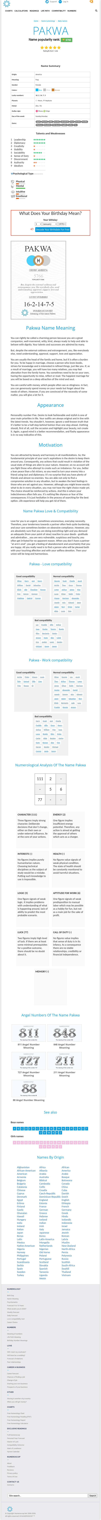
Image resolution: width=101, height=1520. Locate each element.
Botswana (67, 1180)
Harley (54, 633)
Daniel (28, 585)
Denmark (22, 1196)
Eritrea (20, 1203)
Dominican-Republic (50, 1196)
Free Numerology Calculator (17, 1423)
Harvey (26, 594)
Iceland (43, 1219)
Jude (73, 703)
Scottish (66, 1262)
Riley (37, 633)
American (22, 1173)
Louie (63, 611)
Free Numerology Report (16, 1420)
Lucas (56, 594)
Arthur (58, 625)
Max (78, 590)
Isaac (37, 629)
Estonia (43, 1203)
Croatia (43, 1190)
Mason (56, 598)
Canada (66, 1183)
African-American (26, 1170)
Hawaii (20, 1216)
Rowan (26, 686)
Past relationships (14, 1362)
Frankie (57, 707)
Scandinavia (23, 1262)
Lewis (52, 642)
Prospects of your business (17, 1387)
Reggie (61, 629)
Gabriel (29, 598)
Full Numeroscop (13, 1435)
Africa (42, 1167)
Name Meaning (12, 1299)
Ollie (33, 681)
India (19, 1222)
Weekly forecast (13, 1312)
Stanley (59, 642)
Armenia (21, 1177)
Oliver (19, 581)
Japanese (44, 1232)
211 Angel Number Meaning (64, 1074)
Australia (44, 1177)
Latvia (65, 1239)
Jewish (65, 1232)
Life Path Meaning (14, 1337)
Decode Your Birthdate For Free (52, 229)
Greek (65, 1213)
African (65, 1167)
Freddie (44, 625)
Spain (20, 1268)
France (42, 1206)
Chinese (21, 1190)
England (43, 1200)
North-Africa (68, 1249)
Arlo (63, 602)
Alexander (75, 598)
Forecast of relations (15, 1358)
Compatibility (58, 11)
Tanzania (44, 1271)
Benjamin (45, 633)
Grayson (34, 594)
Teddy (71, 594)
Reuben (53, 738)
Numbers (71, 11)
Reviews (10, 1470)
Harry (27, 581)
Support (51, 1)
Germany (66, 1209)
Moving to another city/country (19, 1398)
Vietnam (66, 1275)
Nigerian (43, 1249)
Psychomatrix (12, 1302)
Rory (63, 607)
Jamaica (66, 1229)
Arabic (65, 1173)
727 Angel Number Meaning (29, 1074)
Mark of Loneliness (14, 1448)
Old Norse (44, 1252)
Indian (42, 1222)
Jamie (46, 751)
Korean (65, 1236)
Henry (40, 581)
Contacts (10, 1485)
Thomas (79, 585)
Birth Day (10, 1295)
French (65, 1206)
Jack (33, 581)
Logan (56, 590)
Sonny (47, 646)
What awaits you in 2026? (16, 1309)
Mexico (21, 1242)
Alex (52, 638)
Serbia (20, 1265)
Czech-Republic (47, 1193)
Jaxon (79, 602)
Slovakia (43, 1265)
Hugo (46, 638)
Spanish (43, 1268)
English (65, 1200)
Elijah (19, 590)
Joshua (64, 590)
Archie (56, 585)
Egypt (20, 1200)
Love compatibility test (16, 1319)
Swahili (65, 1268)
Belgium (21, 1180)
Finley (78, 594)
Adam (56, 607)
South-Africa (68, 1265)
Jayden (44, 642)
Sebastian (37, 585)
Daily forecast (12, 1315)
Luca (79, 703)
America (66, 1170)
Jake (25, 590)
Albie (56, 611)
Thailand (66, 1271)
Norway (21, 1252)
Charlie (72, 581)
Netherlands (45, 1245)
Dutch (65, 1196)
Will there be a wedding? (16, 1355)
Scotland (44, 1262)
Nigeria (21, 1249)
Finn (18, 594)
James (72, 590)
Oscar (71, 585)
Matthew (20, 598)
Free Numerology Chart (15, 1413)
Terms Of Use (12, 1476)
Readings (34, 11)
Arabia (42, 1173)
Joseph (56, 602)
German (43, 1209)
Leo (37, 625)
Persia (65, 1252)
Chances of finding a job (16, 1377)
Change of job (12, 1380)
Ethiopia (66, 1203)
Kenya (20, 1236)
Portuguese (45, 1258)
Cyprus (20, 1193)
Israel (64, 1226)
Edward (71, 602)
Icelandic (66, 1219)
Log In (63, 1)
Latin (19, 1239)
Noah (65, 581)
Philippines (23, 1255)
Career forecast (13, 1373)
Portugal (21, 1258)
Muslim (66, 1242)
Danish (65, 1193)
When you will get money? (17, 1402)
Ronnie (65, 707)
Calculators (21, 11)
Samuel (26, 681)
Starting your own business (17, 1383)
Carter (77, 607)
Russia (65, 1258)
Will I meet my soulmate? (16, 1352)
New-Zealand (69, 1245)
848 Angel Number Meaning (64, 1046)
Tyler (19, 686)
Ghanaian (22, 1213)
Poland (43, 1255)
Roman (43, 590)
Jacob (80, 581)
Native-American (26, 1245)
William (20, 585)
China (65, 1186)
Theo (64, 585)
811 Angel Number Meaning (29, 1046)
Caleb (59, 638)
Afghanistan (23, 1167)
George (57, 581)
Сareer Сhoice (12, 1322)
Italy (41, 1229)
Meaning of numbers (14, 1334)
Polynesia (67, 1255)
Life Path (45, 11)
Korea (42, 1236)
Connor (38, 598)
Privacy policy (12, 1473)
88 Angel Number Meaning (28, 1100)
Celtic (42, 1186)
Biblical (43, 1180)
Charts (8, 11)
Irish (41, 1226)
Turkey (20, 1275)
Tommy (53, 629)
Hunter (45, 629)
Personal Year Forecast (16, 1438)
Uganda (43, 1275)
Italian (20, 1229)
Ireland (20, 1226)
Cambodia (44, 1183)
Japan (20, 1232)
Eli (32, 686)
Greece (43, 1213)
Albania (43, 1170)
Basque (65, 1177)
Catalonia (22, 1186)
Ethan (63, 594)
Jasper (54, 646)
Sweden (21, 1271)
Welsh (42, 1278)
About (9, 1463)
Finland (21, 1206)
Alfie (51, 625)
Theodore (33, 590)
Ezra (37, 642)
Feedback (11, 1466)
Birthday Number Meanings (17, 1340)
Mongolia (44, 1242)
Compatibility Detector (15, 1445)
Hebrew (43, 1216)
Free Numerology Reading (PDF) (19, 1417)
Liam (40, 681)
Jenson (38, 638)
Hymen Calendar (13, 1451)
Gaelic (20, 1209)
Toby (70, 611)
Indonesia (67, 1222)
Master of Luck (12, 1441)
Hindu (65, 1216)
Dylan (70, 607)
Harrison (65, 598)
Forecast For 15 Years (15, 1305)
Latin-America (46, 1239)
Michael (39, 646)
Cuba (64, 1190)
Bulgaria (21, 1183)
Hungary (21, 1219)
